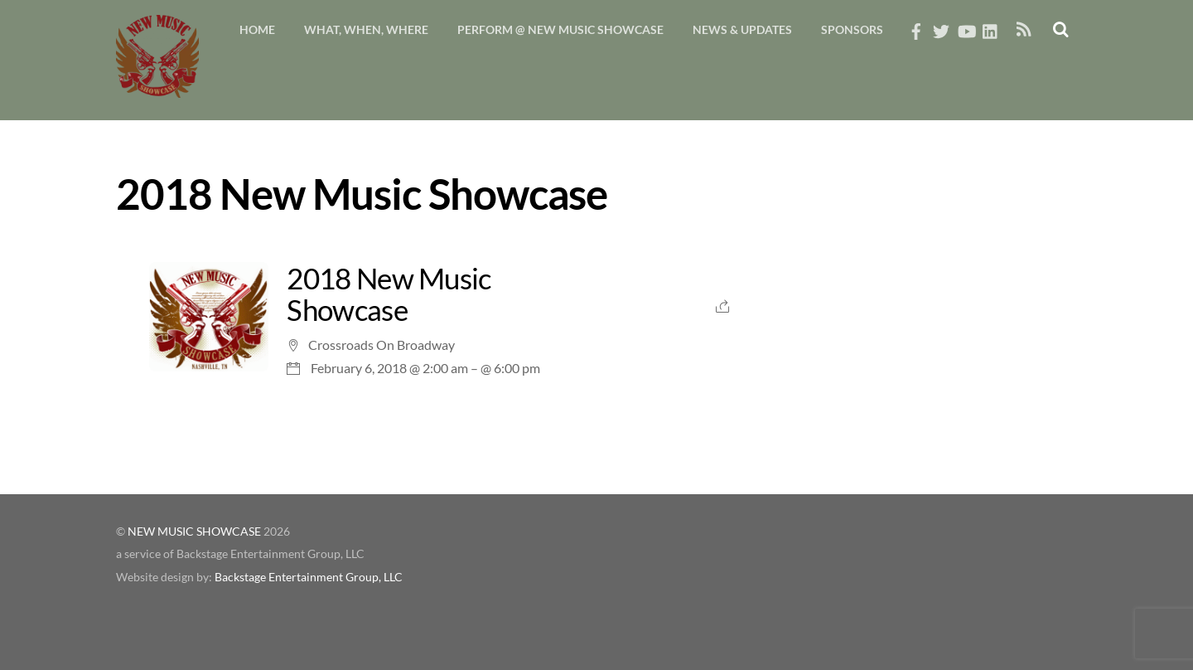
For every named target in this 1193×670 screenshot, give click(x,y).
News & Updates (742, 29)
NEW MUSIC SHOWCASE (194, 531)
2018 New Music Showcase (388, 294)
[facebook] (916, 27)
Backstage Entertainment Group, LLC (309, 577)
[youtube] (966, 27)
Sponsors (852, 29)
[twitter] (941, 27)
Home (257, 29)
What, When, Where (366, 29)
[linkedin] (990, 27)
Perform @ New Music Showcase (560, 29)
